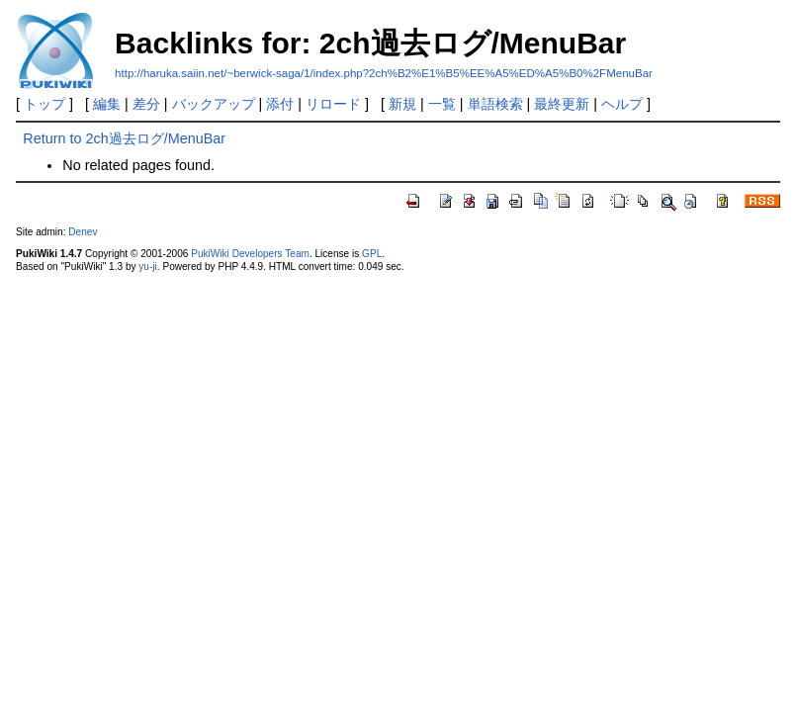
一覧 (442, 104)
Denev (82, 231)
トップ (44, 104)
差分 (146, 104)
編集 (107, 104)
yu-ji (147, 266)
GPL (372, 253)
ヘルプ (622, 104)
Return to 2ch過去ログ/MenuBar (124, 138)
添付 (280, 104)
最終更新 (561, 104)
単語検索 (495, 104)
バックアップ (213, 104)
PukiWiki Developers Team (250, 253)
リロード (333, 104)
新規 (402, 104)
